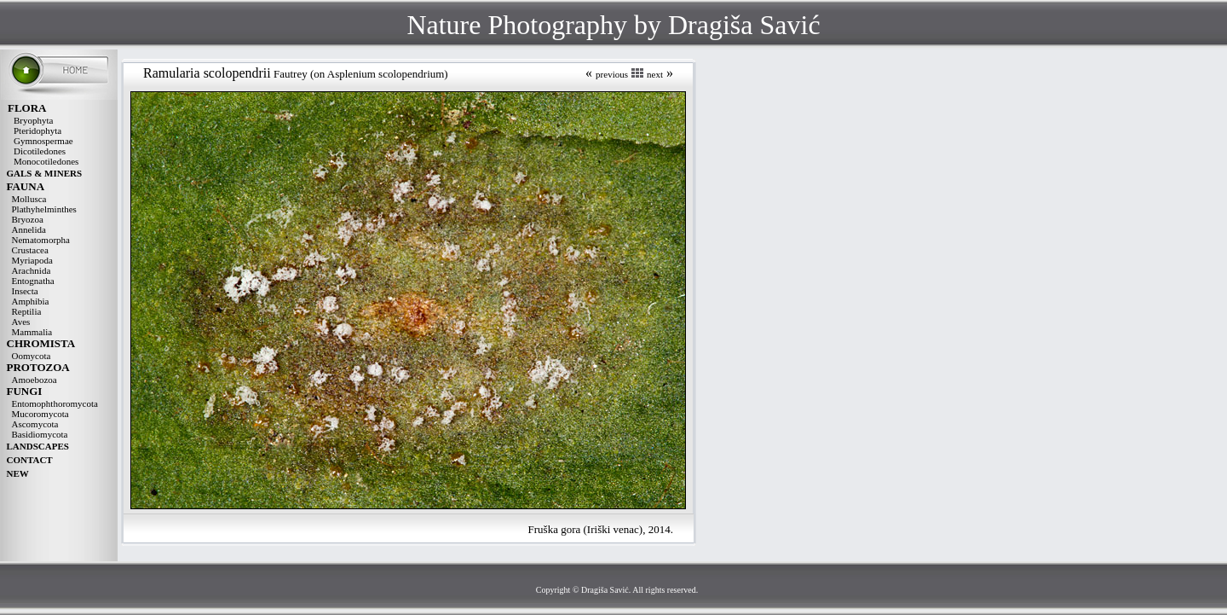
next (655, 74)
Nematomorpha (41, 240)
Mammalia (32, 332)
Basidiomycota (40, 434)
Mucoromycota (40, 414)
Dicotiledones (40, 151)
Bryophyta (33, 120)
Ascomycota (35, 424)
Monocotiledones (46, 161)
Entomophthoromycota (55, 403)
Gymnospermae (43, 141)
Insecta (25, 291)
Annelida (29, 229)
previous (612, 74)
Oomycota (31, 356)
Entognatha (33, 281)
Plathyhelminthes (44, 209)
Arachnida (31, 270)
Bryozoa (27, 219)
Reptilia (27, 311)
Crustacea (30, 250)
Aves (21, 321)
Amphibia (30, 301)
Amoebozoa (34, 379)
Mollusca (29, 199)
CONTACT (30, 460)
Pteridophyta (37, 130)
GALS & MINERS (45, 173)
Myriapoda (32, 260)
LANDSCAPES (38, 446)
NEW (18, 473)
